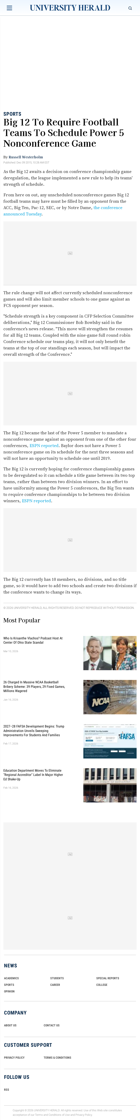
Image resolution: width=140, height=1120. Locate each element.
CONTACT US (52, 1025)
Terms (39, 1114)
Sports (12, 114)
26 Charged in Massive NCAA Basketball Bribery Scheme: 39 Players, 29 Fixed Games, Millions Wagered (34, 686)
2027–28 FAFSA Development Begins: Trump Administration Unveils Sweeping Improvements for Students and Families (33, 730)
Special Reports (107, 978)
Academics (11, 978)
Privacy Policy (84, 1114)
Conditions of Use (59, 1114)
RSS (6, 1089)
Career (55, 984)
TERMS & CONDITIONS (57, 1057)
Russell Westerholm (26, 156)
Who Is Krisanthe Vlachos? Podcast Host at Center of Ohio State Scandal (33, 640)
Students (57, 978)
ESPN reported (44, 446)
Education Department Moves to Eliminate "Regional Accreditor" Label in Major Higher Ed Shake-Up (33, 774)
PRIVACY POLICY (14, 1057)
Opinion (9, 991)
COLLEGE (101, 984)
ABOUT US (10, 1025)
